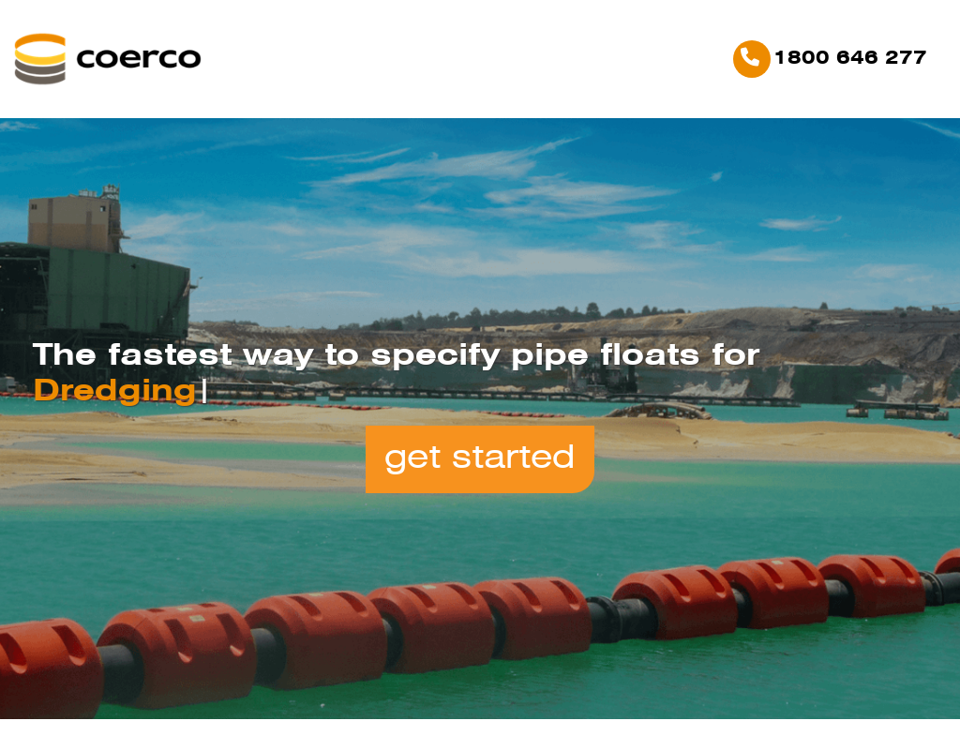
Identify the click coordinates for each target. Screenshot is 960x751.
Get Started (480, 459)
